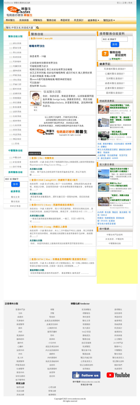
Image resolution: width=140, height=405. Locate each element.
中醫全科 (15, 158)
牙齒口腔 (15, 84)
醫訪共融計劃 (86, 358)
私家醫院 (86, 347)
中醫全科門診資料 (115, 235)
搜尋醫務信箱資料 (112, 33)
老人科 (20, 358)
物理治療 (20, 387)
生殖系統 (15, 116)
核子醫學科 (20, 380)
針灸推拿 (15, 162)
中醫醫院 (118, 350)
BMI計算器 (15, 206)
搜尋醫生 (118, 310)
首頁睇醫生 (86, 310)
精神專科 (15, 121)
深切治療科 (20, 376)
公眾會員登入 (86, 361)
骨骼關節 (15, 98)
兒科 (20, 313)
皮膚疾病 (15, 94)
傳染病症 (15, 139)
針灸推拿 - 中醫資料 (115, 239)
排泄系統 (15, 130)
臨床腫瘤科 (52, 369)
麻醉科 (52, 354)
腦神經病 (15, 71)
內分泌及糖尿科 (52, 350)
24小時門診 (118, 343)
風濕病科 (20, 335)
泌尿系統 (15, 112)
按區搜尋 (118, 313)
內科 (20, 332)
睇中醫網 (104, 229)
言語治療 (20, 391)
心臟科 (20, 347)
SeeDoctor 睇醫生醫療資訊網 (17, 3)
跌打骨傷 (15, 167)
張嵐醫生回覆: (52, 91)
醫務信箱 (51, 20)
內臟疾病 (15, 66)
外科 (20, 354)
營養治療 (52, 391)
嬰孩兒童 (15, 48)
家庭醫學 (20, 324)
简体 (130, 3)
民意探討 (78, 20)
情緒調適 (118, 324)
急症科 (52, 376)
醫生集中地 (86, 350)
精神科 (52, 339)
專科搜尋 (86, 317)
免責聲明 (118, 369)
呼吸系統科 (20, 365)
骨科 (52, 335)
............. (58, 173)
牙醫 (52, 313)
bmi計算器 (86, 332)
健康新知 (118, 332)
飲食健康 (15, 107)
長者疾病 (15, 57)
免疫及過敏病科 (52, 361)
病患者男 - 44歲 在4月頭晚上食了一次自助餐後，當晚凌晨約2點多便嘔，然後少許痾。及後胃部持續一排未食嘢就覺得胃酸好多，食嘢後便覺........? (61, 187)
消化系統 (15, 80)
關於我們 (118, 365)
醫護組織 (86, 354)
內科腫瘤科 (52, 358)
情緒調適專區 (107, 101)
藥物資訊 (86, 335)
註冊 (125, 3)
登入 (119, 3)
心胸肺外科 (52, 328)
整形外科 (20, 372)
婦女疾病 (15, 43)
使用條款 (86, 369)
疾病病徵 (24, 20)
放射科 (52, 365)
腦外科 (20, 343)
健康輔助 (52, 395)
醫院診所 (109, 20)
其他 (15, 144)
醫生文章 (15, 197)
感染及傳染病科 (52, 347)
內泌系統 (15, 134)
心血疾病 (15, 125)
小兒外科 (52, 343)
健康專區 (93, 20)
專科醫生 (10, 20)
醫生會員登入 (118, 358)
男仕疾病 (15, 53)
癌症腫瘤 (15, 103)
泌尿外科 (20, 350)
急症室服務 (86, 343)
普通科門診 (20, 310)
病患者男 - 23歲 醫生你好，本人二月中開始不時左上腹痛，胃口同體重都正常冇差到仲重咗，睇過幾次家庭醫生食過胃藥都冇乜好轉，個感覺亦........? (61, 233)
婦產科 (20, 317)
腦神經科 (20, 339)
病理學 (52, 372)
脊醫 (52, 310)
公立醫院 (118, 339)
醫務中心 (118, 347)
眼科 (20, 328)
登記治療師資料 (86, 365)
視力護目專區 (107, 164)
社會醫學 (20, 369)
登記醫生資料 (118, 361)
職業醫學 (20, 361)
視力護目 (86, 328)
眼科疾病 (15, 89)
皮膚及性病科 (52, 324)
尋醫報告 (37, 20)
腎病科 (52, 317)
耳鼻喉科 (15, 62)
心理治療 (52, 387)
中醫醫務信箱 (115, 243)
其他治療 (20, 395)
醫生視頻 (15, 202)
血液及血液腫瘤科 (52, 321)
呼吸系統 (15, 75)
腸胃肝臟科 (52, 332)
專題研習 (65, 20)
